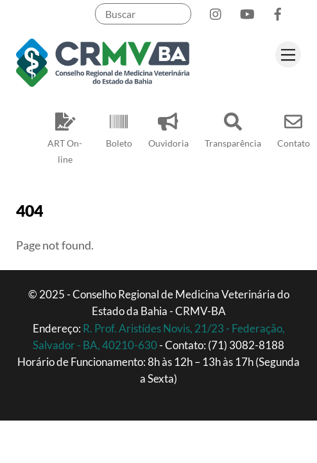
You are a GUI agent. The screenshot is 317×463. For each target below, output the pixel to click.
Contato (293, 128)
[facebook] (278, 11)
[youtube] (247, 11)
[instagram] (216, 11)
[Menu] (288, 54)
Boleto (119, 128)
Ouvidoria (168, 128)
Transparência (233, 128)
